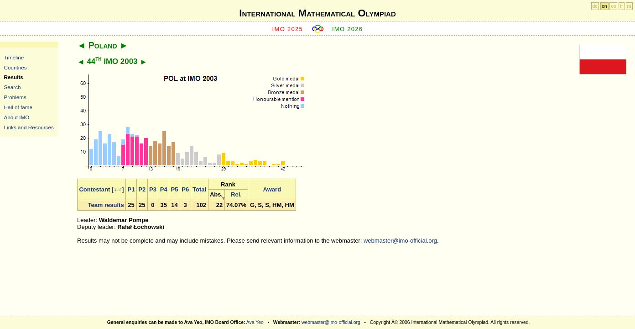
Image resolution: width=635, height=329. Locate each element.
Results (13, 77)
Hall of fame (18, 107)
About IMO (17, 117)
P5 (174, 189)
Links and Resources (29, 127)
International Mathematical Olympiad (317, 13)
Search (12, 87)
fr (621, 6)
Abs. (216, 194)
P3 (152, 189)
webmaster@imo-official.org (400, 240)
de (595, 6)
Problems (15, 97)
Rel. (236, 194)
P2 (142, 189)
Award (272, 189)
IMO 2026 (347, 29)
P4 (163, 189)
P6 (185, 189)
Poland (102, 45)
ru (629, 6)
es (613, 6)
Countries (15, 67)
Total (199, 189)
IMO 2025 (287, 29)
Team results (106, 205)
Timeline (14, 57)
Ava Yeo (255, 322)
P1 (131, 189)
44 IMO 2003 (112, 61)
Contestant (94, 189)
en (604, 6)
